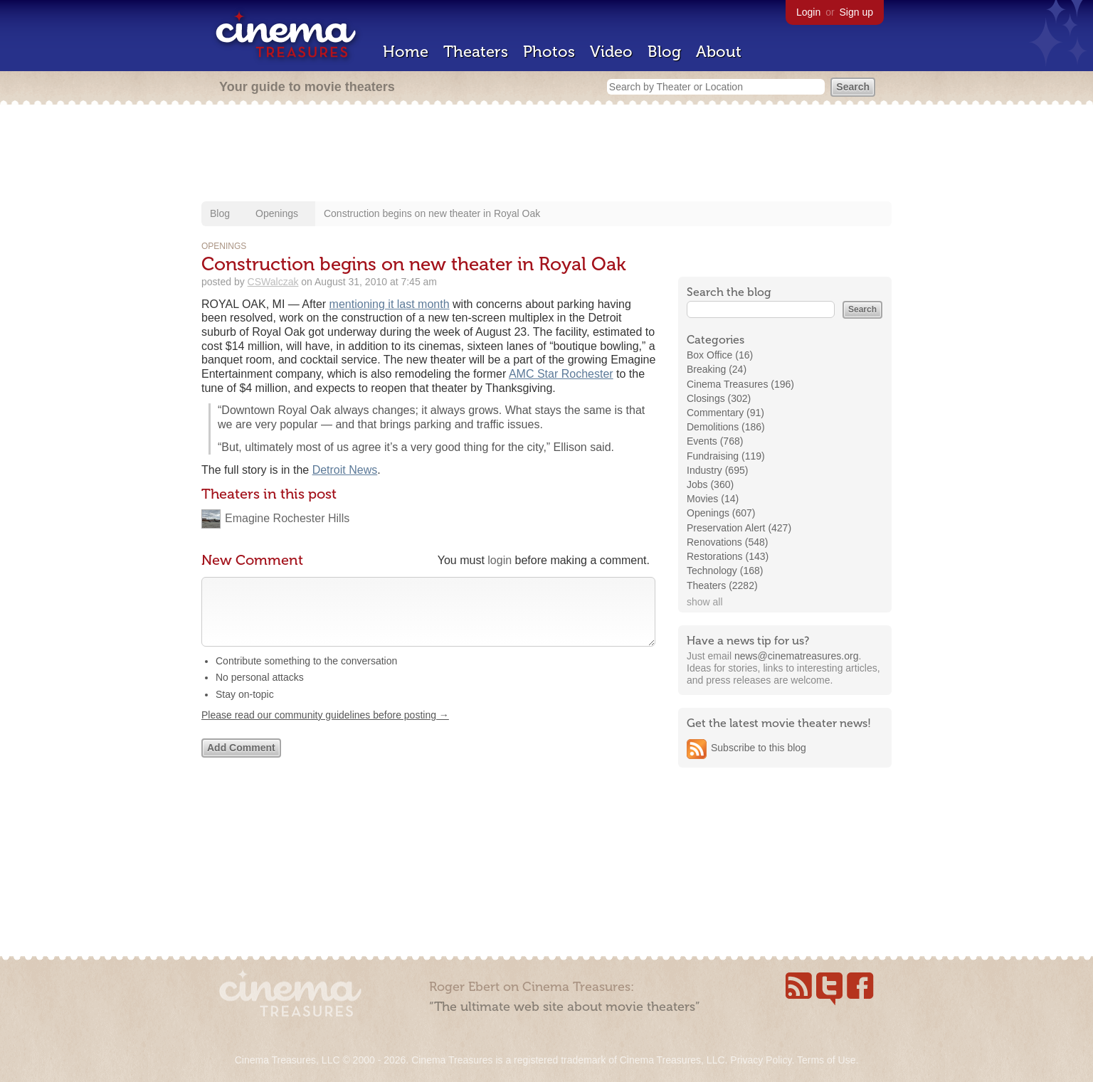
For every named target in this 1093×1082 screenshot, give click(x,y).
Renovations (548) (727, 542)
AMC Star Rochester (561, 374)
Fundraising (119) (726, 456)
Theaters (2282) (722, 585)
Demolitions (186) (726, 427)
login (499, 560)
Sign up (856, 12)
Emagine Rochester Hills (287, 518)
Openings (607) (721, 513)
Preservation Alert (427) (739, 528)
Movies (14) (713, 498)
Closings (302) (719, 398)
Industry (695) (717, 470)
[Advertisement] (546, 154)
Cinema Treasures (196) (740, 384)
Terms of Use (826, 1060)
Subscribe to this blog (758, 747)
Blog (664, 51)
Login (808, 12)
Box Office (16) (720, 355)
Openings (276, 213)
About (718, 51)
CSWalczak (273, 281)
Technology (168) (725, 570)
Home (405, 51)
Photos (549, 51)
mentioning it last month (389, 304)
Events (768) (715, 441)
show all (705, 602)
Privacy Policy (760, 1060)
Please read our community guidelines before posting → (325, 729)
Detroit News (345, 470)
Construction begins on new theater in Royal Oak (432, 213)
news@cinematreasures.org (796, 656)
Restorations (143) (728, 556)
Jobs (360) (710, 484)
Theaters (475, 51)
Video (611, 51)
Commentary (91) (725, 412)
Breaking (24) (716, 369)
